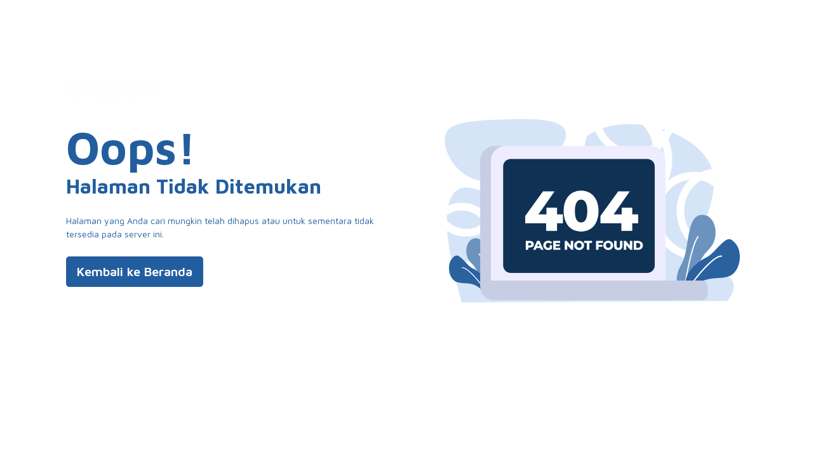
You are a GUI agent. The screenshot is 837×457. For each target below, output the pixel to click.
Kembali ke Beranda (134, 271)
